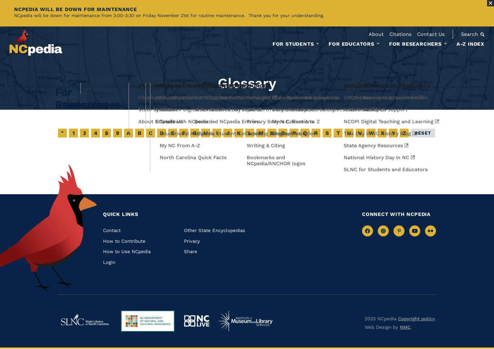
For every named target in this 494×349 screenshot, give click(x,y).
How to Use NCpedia (127, 251)
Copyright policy (416, 319)
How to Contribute (124, 241)
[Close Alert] (490, 3)
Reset (423, 133)
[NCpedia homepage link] (35, 42)
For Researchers (415, 44)
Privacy (192, 241)
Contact (112, 230)
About (376, 34)
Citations (400, 34)
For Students (293, 44)
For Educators (351, 44)
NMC (405, 327)
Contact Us (431, 34)
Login (109, 262)
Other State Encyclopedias (214, 230)
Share (190, 251)
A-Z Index (471, 44)
